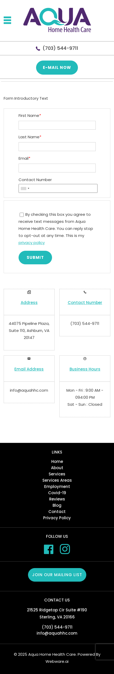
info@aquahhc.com (29, 390)
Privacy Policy (57, 518)
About (57, 467)
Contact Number (35, 179)
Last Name (30, 137)
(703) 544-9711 (60, 48)
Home (57, 461)
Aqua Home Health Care (52, 654)
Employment (57, 486)
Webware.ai (57, 661)
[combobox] (25, 188)
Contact (57, 511)
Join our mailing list (57, 574)
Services (57, 474)
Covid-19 (57, 493)
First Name (30, 115)
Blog (57, 505)
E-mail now (57, 67)
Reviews (57, 499)
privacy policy (32, 242)
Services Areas (57, 480)
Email (24, 158)
